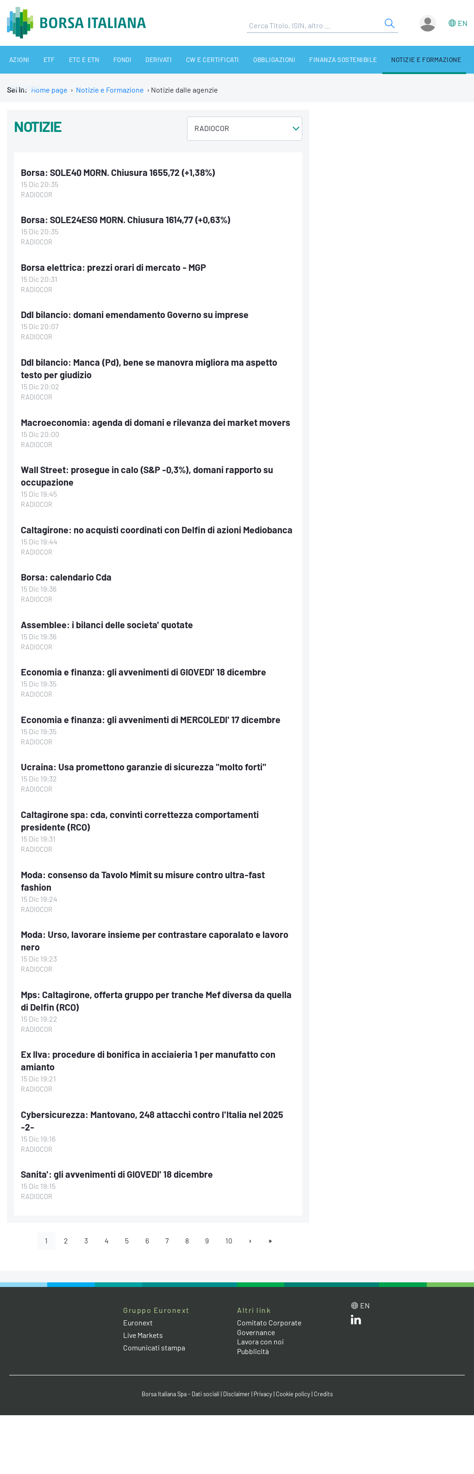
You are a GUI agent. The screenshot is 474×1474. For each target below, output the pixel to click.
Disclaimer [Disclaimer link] (237, 1386)
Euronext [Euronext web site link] (138, 1314)
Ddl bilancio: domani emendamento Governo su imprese (135, 313)
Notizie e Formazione (391, 59)
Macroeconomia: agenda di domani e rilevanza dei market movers (156, 420)
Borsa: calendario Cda (66, 574)
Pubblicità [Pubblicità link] (253, 1343)
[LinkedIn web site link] (356, 1313)
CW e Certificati (189, 59)
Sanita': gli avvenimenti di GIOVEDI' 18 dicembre (118, 1166)
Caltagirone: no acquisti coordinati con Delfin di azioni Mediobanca (157, 526)
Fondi (105, 59)
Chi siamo (451, 59)
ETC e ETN (71, 59)
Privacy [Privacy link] (264, 1386)
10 (229, 1232)
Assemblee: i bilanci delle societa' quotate (107, 621)
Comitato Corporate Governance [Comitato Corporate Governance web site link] (269, 1319)
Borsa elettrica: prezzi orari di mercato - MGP (114, 266)
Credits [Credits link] (325, 1386)
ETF (41, 59)
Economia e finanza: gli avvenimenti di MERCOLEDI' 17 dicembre (152, 715)
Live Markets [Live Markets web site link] (143, 1327)
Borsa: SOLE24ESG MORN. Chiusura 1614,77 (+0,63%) (127, 219)
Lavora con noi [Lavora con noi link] (260, 1333)
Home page (49, 89)
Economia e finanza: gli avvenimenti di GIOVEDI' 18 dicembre (144, 668)
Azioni (15, 59)
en (463, 23)
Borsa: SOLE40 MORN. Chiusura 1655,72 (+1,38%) (119, 172)
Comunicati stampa (154, 1339)
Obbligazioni (246, 59)
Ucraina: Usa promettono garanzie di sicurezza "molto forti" (144, 762)
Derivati (138, 59)
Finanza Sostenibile (312, 59)
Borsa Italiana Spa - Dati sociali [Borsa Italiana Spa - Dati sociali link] (179, 1386)
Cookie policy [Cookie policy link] (295, 1386)
